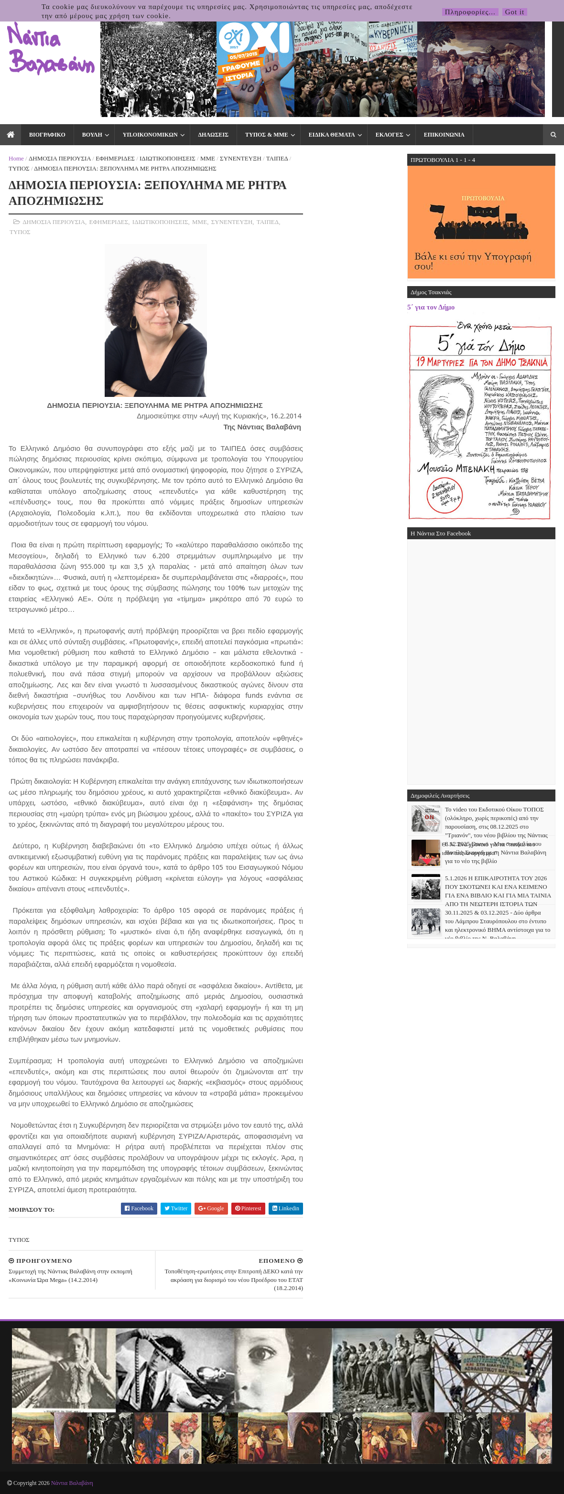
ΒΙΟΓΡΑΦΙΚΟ (47, 134)
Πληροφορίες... (470, 12)
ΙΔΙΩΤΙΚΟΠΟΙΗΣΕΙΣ (167, 158)
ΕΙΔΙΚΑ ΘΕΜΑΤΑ (332, 134)
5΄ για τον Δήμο (431, 307)
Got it (515, 12)
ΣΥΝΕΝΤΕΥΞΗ (240, 158)
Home (16, 158)
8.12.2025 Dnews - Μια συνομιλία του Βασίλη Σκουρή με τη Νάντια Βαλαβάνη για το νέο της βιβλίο (495, 852)
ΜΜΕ (207, 158)
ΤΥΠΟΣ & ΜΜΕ (266, 134)
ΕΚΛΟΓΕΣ (389, 134)
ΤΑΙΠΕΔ (277, 158)
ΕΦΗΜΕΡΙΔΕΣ (115, 158)
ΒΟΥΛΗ (92, 134)
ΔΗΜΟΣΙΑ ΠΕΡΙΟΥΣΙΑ (60, 158)
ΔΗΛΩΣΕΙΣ (213, 134)
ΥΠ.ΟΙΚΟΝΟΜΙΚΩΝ (150, 134)
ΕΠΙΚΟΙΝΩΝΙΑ (444, 134)
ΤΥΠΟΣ (19, 168)
